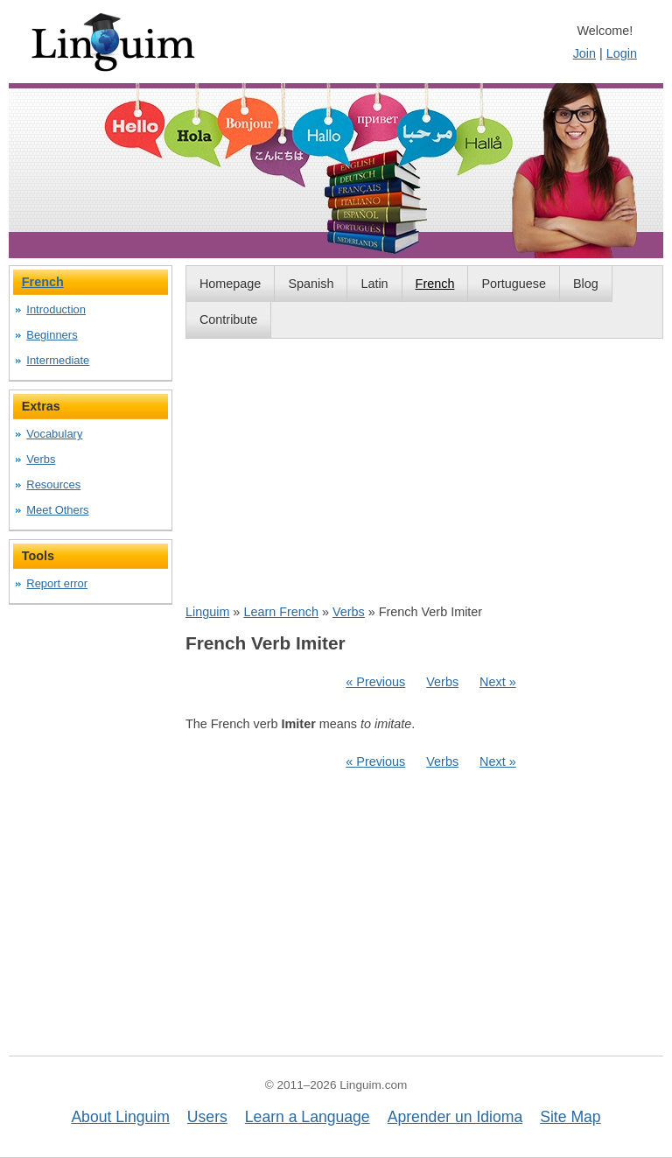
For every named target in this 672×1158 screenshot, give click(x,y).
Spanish (310, 284)
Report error (57, 583)
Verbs (348, 612)
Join (584, 53)
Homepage (230, 284)
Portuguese (513, 284)
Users (207, 1117)
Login (621, 53)
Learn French (280, 612)
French (435, 284)
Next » (498, 682)
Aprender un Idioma (455, 1117)
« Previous (375, 682)
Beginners (51, 334)
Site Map (570, 1117)
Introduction (56, 309)
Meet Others (57, 509)
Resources (53, 484)
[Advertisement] (424, 470)
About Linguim (120, 1117)
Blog (585, 284)
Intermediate (57, 360)
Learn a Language (307, 1117)
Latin (374, 284)
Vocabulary (54, 433)
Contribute (228, 319)
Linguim (207, 612)
